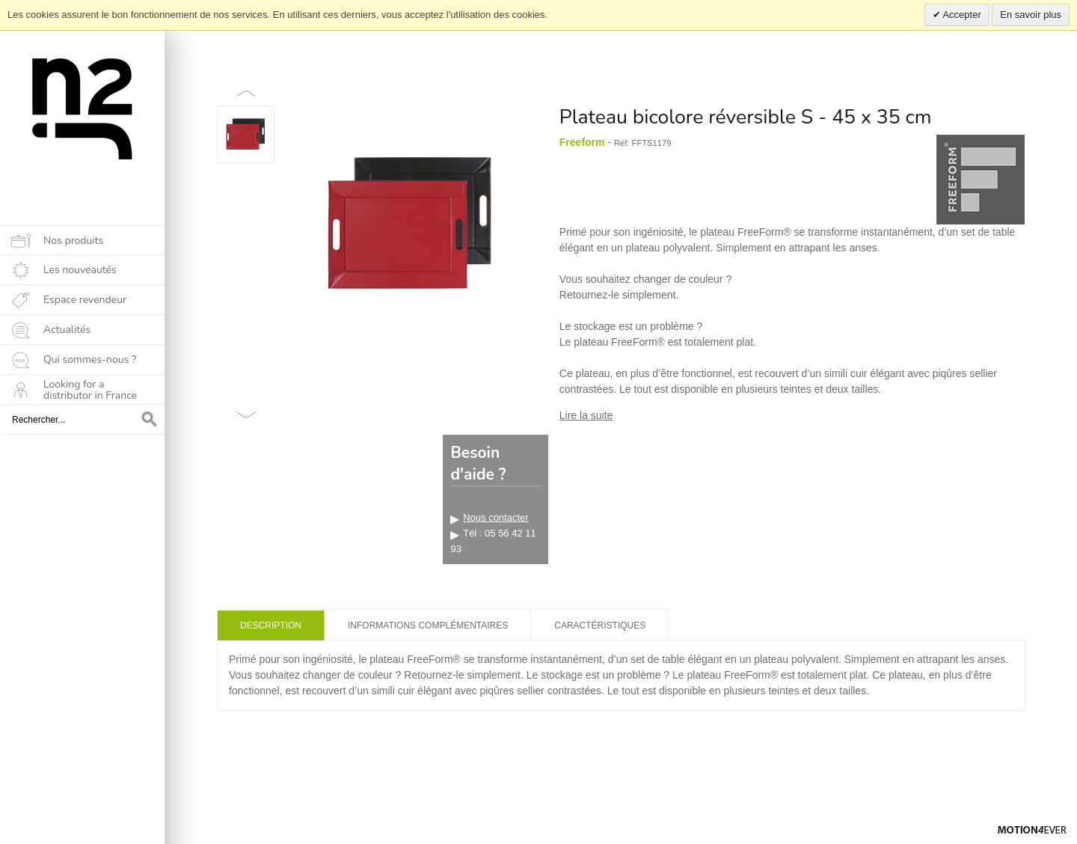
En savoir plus (1030, 14)
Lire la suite (586, 415)
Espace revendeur (84, 300)
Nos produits (73, 240)
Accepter (961, 14)
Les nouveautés (80, 270)
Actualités (66, 329)
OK (150, 420)
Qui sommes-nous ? (89, 359)
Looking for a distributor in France (90, 390)
